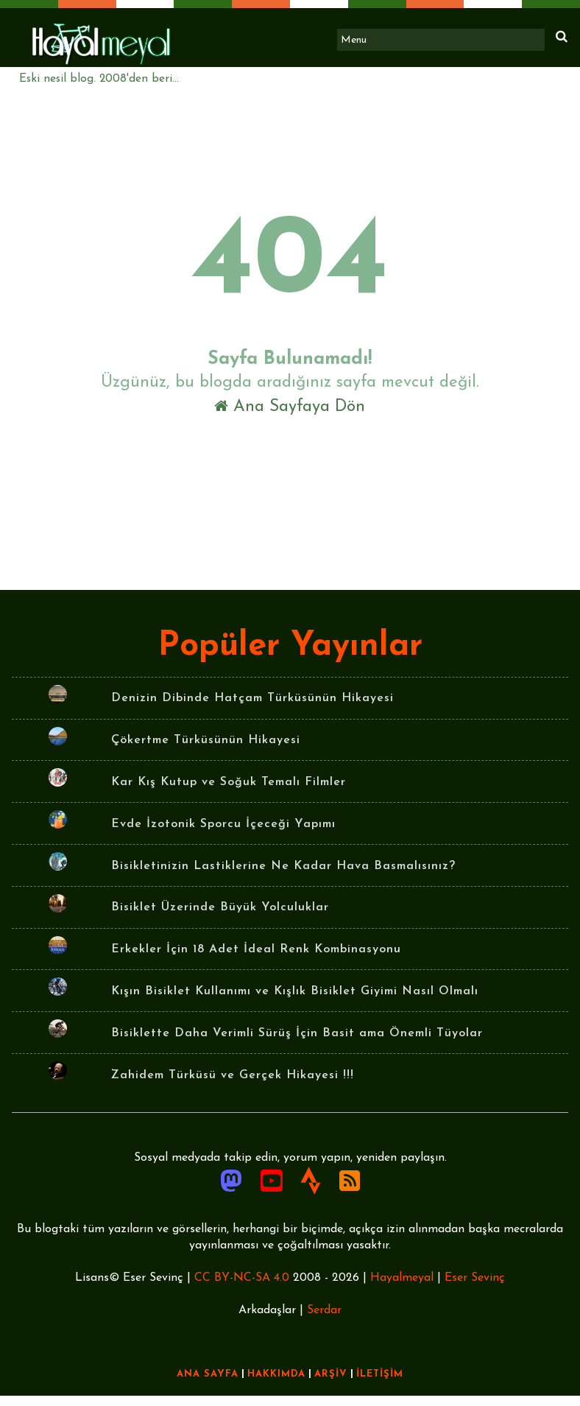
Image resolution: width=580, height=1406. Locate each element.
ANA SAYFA (207, 1384)
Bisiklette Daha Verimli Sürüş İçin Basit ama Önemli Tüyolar (297, 1042)
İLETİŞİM (379, 1384)
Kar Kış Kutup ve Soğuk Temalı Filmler (228, 791)
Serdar (324, 1320)
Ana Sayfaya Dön (290, 409)
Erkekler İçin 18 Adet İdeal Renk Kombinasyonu (256, 959)
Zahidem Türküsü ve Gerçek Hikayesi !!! (232, 1084)
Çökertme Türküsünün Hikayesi (205, 749)
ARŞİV (330, 1384)
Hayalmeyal (402, 1288)
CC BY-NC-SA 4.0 (241, 1288)
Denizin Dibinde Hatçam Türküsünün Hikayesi (252, 708)
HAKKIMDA (276, 1384)
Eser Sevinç (475, 1288)
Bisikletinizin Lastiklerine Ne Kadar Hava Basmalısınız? (283, 875)
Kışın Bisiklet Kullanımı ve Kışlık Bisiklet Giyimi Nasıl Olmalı (294, 1000)
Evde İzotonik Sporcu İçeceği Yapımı (223, 833)
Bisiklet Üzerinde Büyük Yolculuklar (220, 917)
